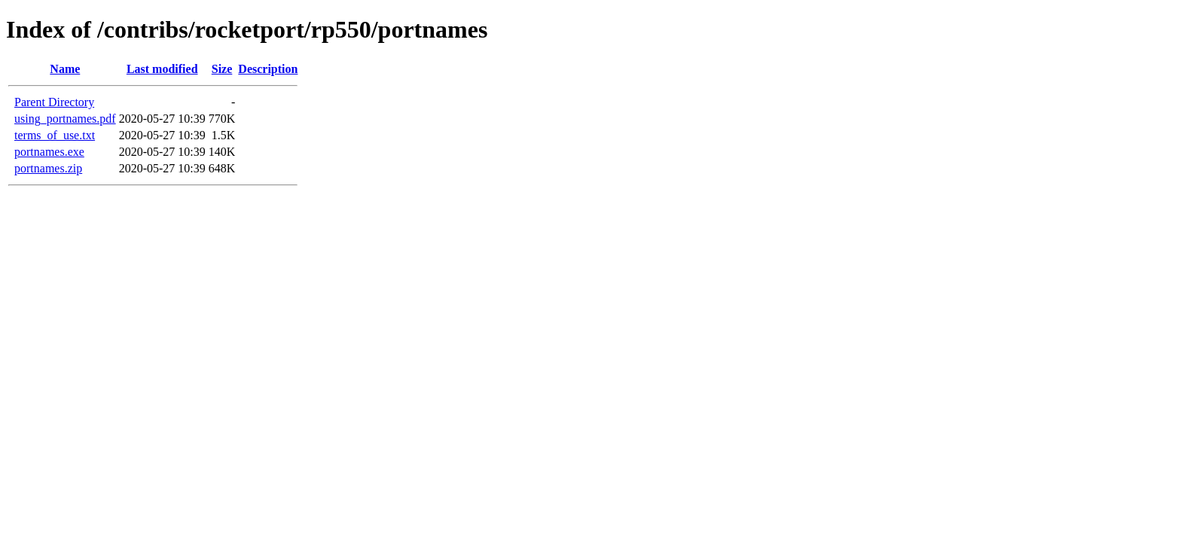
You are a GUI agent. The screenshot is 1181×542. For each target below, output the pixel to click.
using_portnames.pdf (65, 118)
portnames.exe (49, 151)
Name (65, 68)
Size (222, 68)
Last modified (162, 68)
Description (268, 68)
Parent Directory (54, 102)
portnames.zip (48, 168)
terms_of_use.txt (54, 135)
